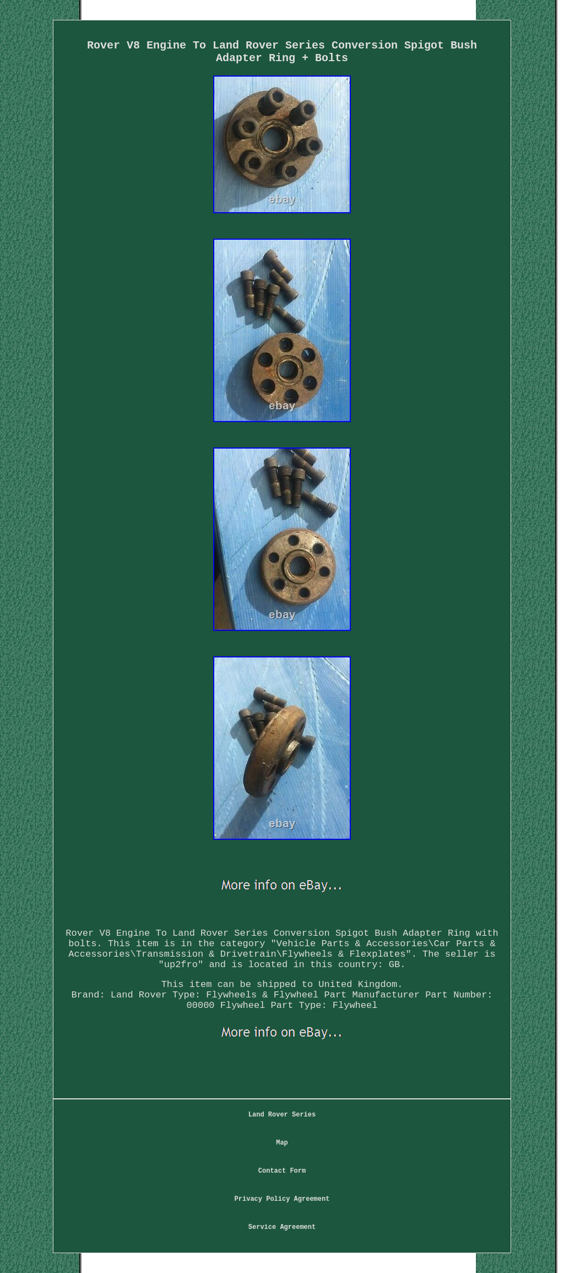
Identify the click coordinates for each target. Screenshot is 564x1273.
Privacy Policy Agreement (282, 1199)
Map (282, 1143)
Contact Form (282, 1171)
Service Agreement (282, 1227)
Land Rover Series (282, 1115)
